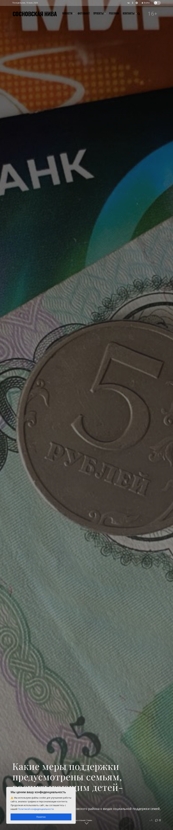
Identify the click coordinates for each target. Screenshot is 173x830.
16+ (153, 14)
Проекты (98, 13)
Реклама (114, 13)
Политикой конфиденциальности (36, 809)
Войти (146, 2)
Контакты (129, 13)
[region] (41, 805)
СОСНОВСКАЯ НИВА (34, 14)
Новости (67, 13)
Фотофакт (84, 13)
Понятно (41, 816)
